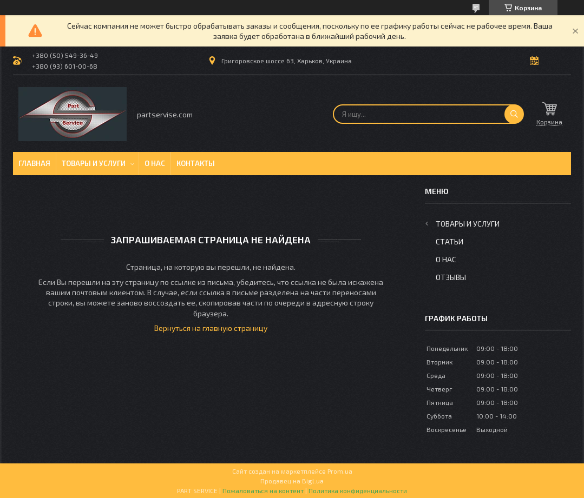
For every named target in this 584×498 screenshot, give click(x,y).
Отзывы (451, 277)
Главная (34, 163)
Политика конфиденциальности (358, 490)
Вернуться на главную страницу (210, 328)
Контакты (195, 163)
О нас (155, 163)
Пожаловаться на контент (263, 490)
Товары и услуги (94, 163)
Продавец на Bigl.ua (292, 480)
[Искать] (514, 114)
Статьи (449, 241)
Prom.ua (339, 471)
